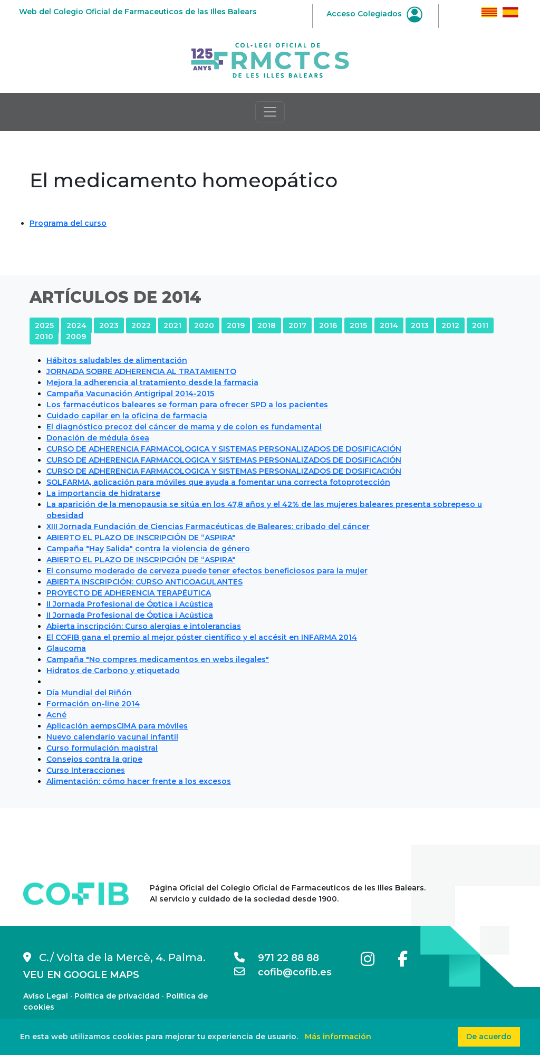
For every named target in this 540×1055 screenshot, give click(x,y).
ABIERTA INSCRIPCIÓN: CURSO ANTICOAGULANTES (144, 582)
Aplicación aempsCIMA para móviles (117, 726)
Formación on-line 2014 (93, 703)
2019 (236, 325)
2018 (266, 325)
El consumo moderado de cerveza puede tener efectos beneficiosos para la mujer (207, 571)
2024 (76, 325)
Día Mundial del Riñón (89, 692)
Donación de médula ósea (97, 438)
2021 (172, 325)
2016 (328, 325)
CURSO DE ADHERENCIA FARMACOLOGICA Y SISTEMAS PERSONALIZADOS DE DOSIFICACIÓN (223, 449)
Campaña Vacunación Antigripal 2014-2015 (130, 393)
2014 (389, 325)
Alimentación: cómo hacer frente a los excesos (138, 781)
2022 (141, 325)
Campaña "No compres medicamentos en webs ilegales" (157, 659)
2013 (420, 325)
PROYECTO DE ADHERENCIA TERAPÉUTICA (128, 593)
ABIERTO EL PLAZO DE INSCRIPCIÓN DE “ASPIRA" (140, 537)
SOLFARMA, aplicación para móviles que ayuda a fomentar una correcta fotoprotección (218, 482)
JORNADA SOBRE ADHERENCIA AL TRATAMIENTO (141, 371)
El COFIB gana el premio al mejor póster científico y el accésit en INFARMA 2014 (201, 637)
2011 (480, 325)
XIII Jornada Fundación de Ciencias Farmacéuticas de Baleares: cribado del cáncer (208, 526)
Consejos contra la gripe (94, 759)
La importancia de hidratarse (103, 493)
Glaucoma (66, 648)
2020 (204, 325)
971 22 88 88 (276, 958)
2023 (109, 325)
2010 (44, 336)
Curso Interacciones (85, 770)
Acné (56, 715)
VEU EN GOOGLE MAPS (81, 975)
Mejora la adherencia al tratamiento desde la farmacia (152, 382)
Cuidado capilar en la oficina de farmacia (126, 415)
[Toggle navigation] (270, 111)
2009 (76, 336)
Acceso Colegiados (374, 13)
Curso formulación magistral (102, 748)
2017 (297, 325)
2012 (450, 325)
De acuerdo (489, 1036)
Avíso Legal (45, 996)
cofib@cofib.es (283, 972)
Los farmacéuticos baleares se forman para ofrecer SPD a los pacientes (187, 404)
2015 (358, 325)
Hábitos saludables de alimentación (116, 360)
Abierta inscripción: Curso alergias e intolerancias (143, 626)
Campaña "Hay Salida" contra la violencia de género (148, 548)
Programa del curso (68, 223)
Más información (338, 1036)
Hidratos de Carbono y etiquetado (113, 670)
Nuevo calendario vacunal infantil (112, 737)
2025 (44, 325)
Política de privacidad (117, 996)
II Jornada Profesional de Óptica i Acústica (129, 604)
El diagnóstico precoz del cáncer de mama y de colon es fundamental (184, 426)
